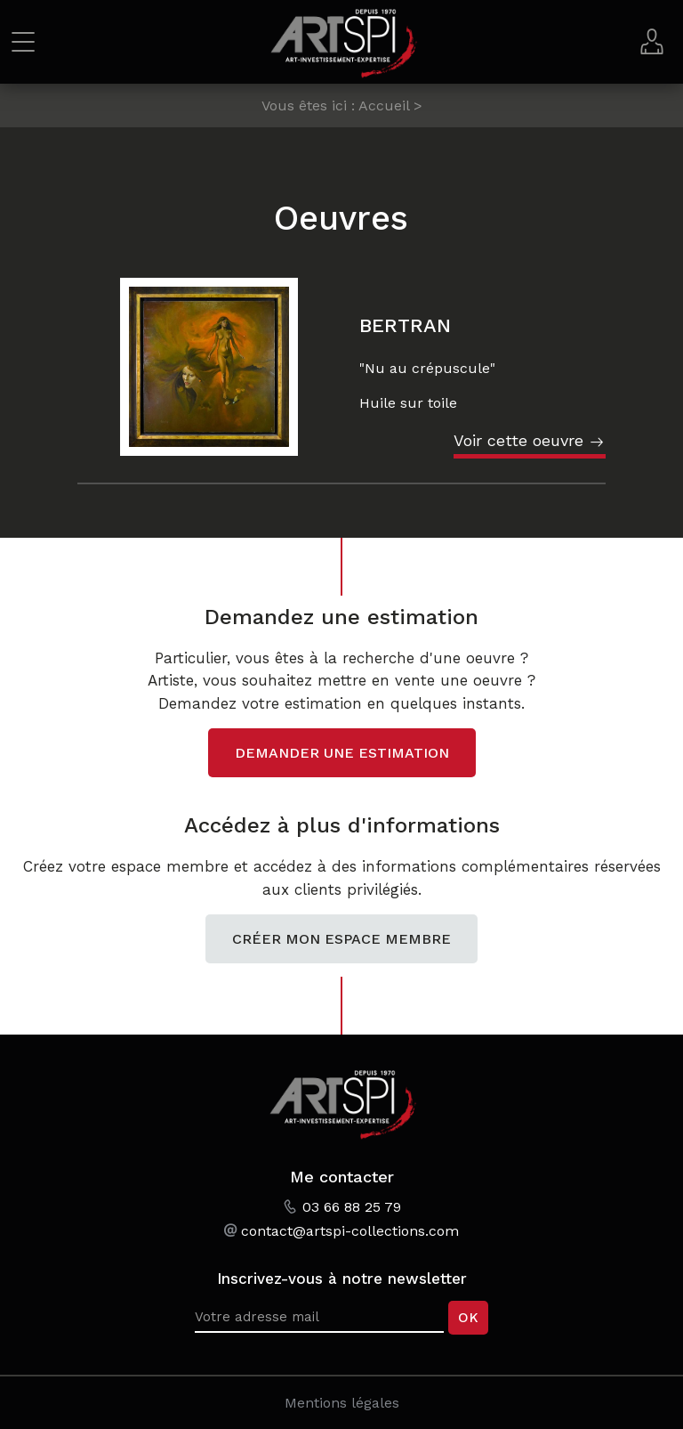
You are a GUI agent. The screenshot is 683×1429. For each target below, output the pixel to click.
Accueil (383, 105)
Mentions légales (342, 1402)
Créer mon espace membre (341, 938)
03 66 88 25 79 (351, 1206)
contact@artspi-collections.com (350, 1230)
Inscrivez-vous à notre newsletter (342, 1278)
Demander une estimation (342, 752)
